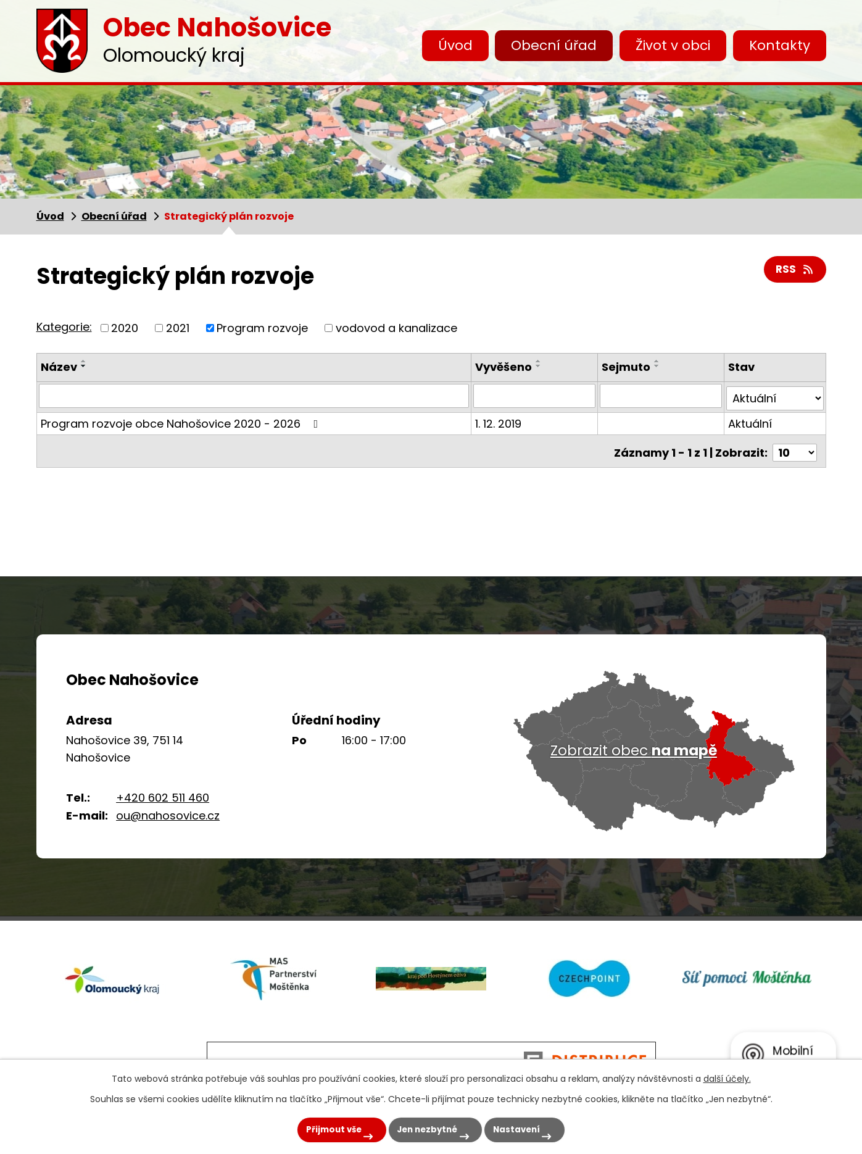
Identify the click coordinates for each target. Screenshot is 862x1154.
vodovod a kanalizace (396, 328)
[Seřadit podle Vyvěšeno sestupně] (540, 365)
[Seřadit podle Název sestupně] (84, 365)
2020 (124, 328)
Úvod (455, 45)
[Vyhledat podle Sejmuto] (661, 395)
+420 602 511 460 (162, 797)
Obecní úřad (554, 45)
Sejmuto (626, 367)
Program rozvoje (262, 328)
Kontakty (779, 45)
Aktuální (751, 420)
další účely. (727, 1075)
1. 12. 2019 (499, 420)
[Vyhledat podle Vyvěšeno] (535, 395)
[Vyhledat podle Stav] (775, 395)
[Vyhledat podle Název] (255, 395)
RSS (794, 270)
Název (59, 367)
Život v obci (673, 45)
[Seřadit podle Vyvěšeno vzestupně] (540, 361)
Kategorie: (64, 326)
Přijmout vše (315, 1127)
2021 (177, 328)
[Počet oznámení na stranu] (795, 446)
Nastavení (525, 1127)
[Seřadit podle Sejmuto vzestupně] (658, 361)
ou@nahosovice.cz (168, 815)
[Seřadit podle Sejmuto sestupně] (658, 365)
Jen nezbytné (423, 1127)
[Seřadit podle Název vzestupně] (84, 361)
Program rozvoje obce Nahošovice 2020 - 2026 (182, 420)
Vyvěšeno (504, 367)
